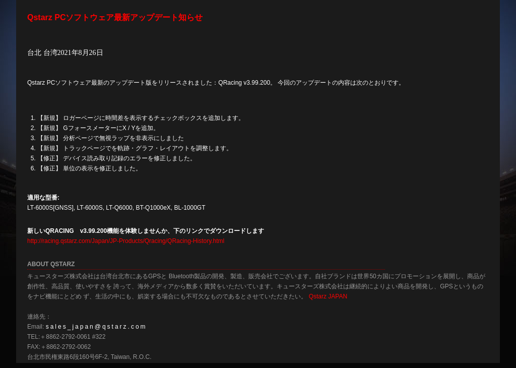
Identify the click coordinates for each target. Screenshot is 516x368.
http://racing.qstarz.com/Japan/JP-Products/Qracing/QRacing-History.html (125, 240)
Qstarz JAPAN (328, 296)
